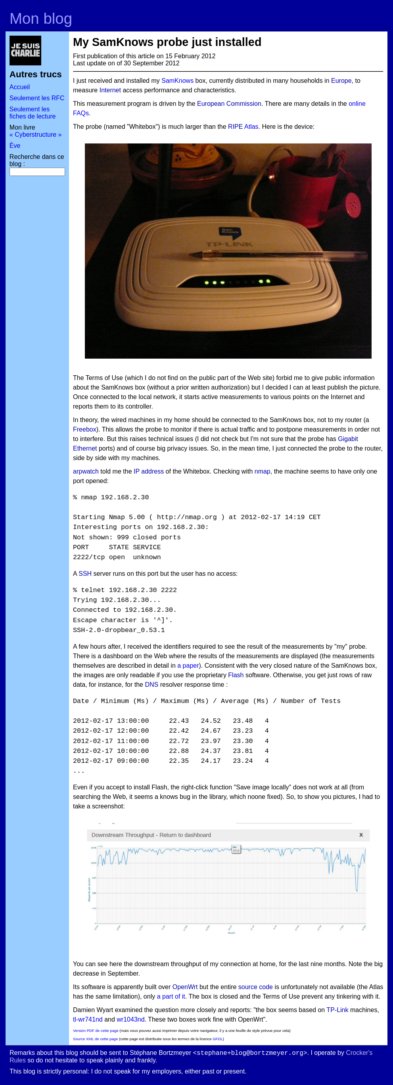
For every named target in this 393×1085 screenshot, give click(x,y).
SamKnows (177, 80)
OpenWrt (185, 987)
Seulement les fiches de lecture (33, 113)
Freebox (84, 429)
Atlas (251, 126)
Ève (15, 145)
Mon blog (41, 18)
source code (255, 987)
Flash (235, 675)
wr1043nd (130, 1019)
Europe (341, 80)
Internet (110, 90)
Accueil (20, 87)
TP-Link (337, 1010)
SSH (85, 573)
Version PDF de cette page (96, 1030)
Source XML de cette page (95, 1039)
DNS (151, 684)
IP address (149, 471)
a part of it (171, 996)
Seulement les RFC (37, 98)
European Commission (229, 103)
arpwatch (86, 471)
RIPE (235, 126)
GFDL (218, 1039)
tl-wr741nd (88, 1019)
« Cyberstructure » (36, 134)
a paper (188, 665)
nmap (262, 471)
